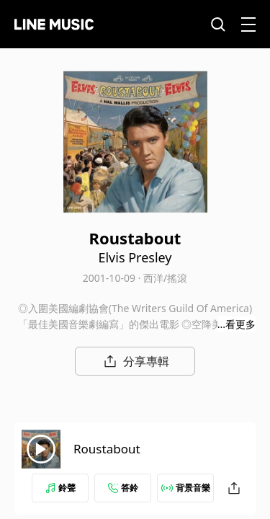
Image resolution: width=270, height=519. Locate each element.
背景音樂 (185, 488)
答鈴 (123, 488)
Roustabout (106, 448)
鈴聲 (60, 488)
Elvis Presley (134, 257)
